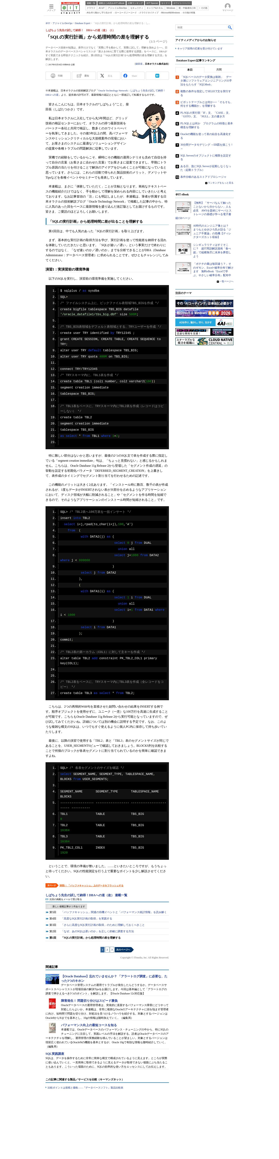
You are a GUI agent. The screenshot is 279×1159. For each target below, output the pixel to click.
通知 (86, 75)
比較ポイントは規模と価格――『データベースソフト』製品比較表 (85, 1087)
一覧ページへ (226, 281)
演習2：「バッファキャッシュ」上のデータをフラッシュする (91, 885)
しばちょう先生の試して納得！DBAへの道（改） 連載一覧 (86, 895)
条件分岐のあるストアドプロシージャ (203, 176)
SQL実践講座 (55, 1053)
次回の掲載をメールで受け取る (65, 899)
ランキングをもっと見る (220, 182)
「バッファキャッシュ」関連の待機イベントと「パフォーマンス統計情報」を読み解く (114, 912)
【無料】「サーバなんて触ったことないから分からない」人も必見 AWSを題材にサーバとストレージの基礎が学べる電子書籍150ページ (203, 211)
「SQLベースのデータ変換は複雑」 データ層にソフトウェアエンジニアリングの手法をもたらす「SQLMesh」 (206, 81)
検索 (230, 27)
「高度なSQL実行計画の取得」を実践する (86, 918)
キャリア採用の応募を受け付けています (200, 48)
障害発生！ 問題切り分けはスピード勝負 (89, 1000)
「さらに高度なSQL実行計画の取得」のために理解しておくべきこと (103, 925)
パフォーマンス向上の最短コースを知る (89, 1025)
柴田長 (139, 64)
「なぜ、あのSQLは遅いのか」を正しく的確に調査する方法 (97, 931)
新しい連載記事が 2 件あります (69, 906)
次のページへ (123, 949)
